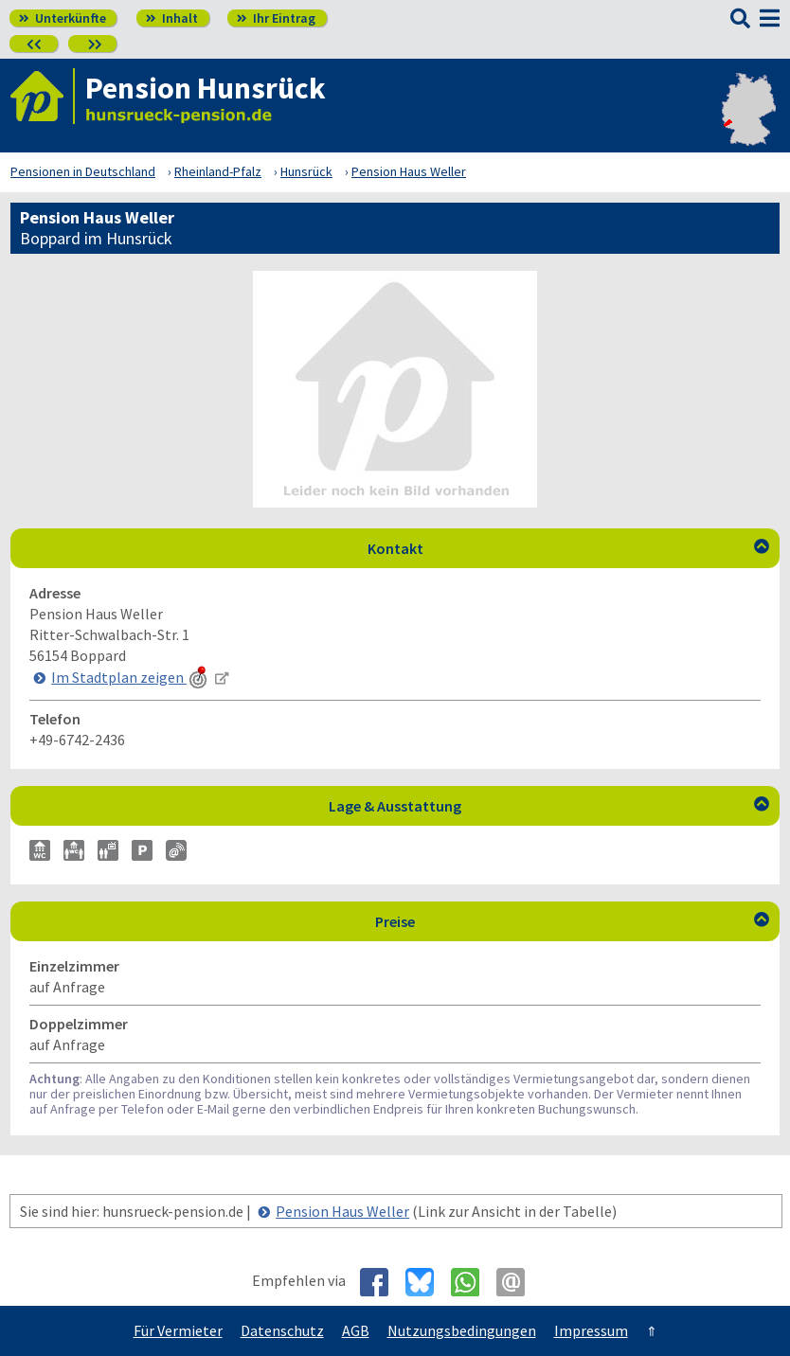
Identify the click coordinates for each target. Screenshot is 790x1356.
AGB (355, 1330)
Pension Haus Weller (342, 1211)
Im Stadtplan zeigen (130, 677)
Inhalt (172, 18)
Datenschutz (282, 1330)
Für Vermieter (178, 1330)
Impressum (591, 1330)
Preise (572, 921)
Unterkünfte (62, 18)
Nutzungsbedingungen (461, 1330)
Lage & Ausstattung (549, 805)
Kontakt (569, 548)
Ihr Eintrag (276, 18)
